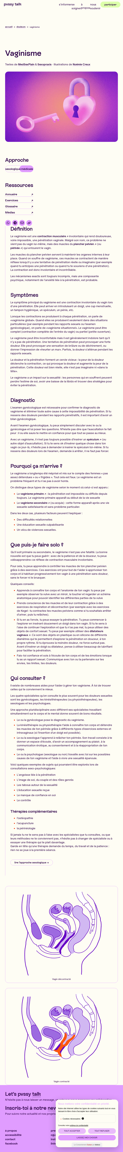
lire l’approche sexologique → (31, 862)
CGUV (54, 1135)
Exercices (11, 200)
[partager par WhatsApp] (8, 223)
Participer (110, 4)
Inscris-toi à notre (39, 1108)
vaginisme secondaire (33, 502)
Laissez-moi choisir (87, 1138)
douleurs (20, 27)
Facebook (11, 1143)
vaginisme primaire (32, 493)
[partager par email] (22, 223)
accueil (8, 27)
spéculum (93, 439)
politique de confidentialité (79, 1125)
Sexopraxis (44, 64)
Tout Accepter (72, 1131)
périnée (15, 248)
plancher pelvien (84, 244)
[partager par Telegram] (15, 223)
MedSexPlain (26, 64)
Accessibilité (13, 1135)
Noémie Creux (81, 64)
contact (10, 1139)
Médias (10, 212)
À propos (85, 6)
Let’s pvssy (23, 1094)
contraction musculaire (51, 236)
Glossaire (11, 206)
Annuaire (11, 194)
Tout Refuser (101, 1131)
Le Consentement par (87, 1145)
